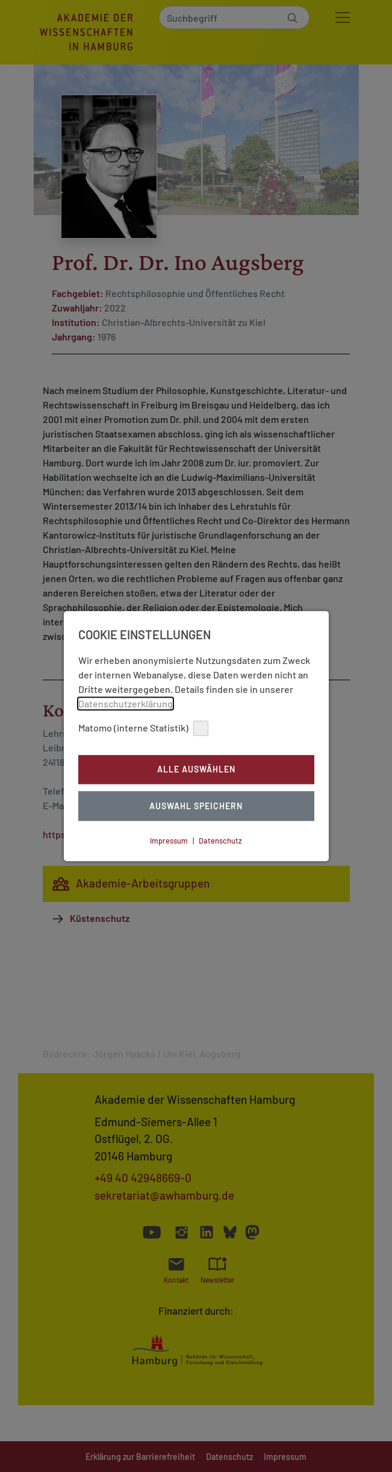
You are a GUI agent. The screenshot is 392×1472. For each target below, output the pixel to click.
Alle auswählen (196, 770)
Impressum (169, 840)
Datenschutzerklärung (125, 703)
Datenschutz (220, 840)
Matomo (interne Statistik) (143, 728)
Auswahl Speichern (196, 806)
